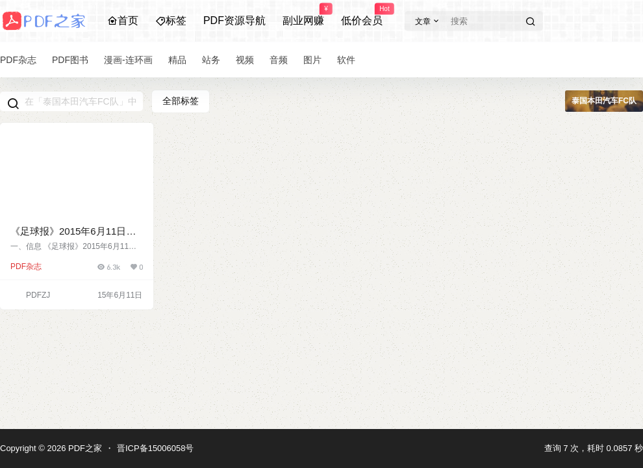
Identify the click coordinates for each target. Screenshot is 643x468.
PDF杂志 (26, 266)
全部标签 (180, 101)
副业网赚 (303, 15)
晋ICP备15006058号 (155, 448)
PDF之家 (84, 448)
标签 (170, 20)
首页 (122, 20)
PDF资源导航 (234, 20)
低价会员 (362, 15)
